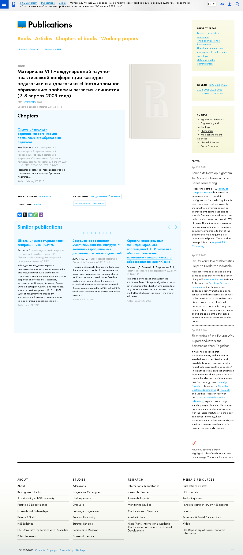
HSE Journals (190, 492)
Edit (232, 549)
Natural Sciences (210, 142)
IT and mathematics (208, 48)
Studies (79, 479)
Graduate (78, 504)
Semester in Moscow (85, 530)
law (221, 48)
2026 (217, 85)
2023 (206, 89)
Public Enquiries (26, 536)
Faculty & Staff (26, 517)
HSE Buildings (25, 523)
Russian (38, 204)
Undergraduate (82, 498)
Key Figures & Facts (28, 492)
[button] (84, 233)
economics (203, 37)
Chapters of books (76, 38)
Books (24, 38)
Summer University (84, 517)
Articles (43, 38)
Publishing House (193, 498)
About (22, 479)
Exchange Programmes (86, 511)
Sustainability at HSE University (35, 498)
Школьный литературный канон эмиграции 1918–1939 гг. (41, 243)
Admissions (79, 486)
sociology (202, 56)
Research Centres (138, 492)
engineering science (208, 40)
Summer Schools (83, 523)
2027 (211, 85)
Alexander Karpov (213, 279)
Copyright (52, 550)
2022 (213, 89)
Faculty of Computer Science (210, 190)
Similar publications (39, 227)
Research (136, 479)
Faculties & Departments (32, 504)
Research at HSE (53, 49)
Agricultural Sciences (212, 119)
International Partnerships (32, 511)
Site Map (80, 550)
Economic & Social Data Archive (202, 517)
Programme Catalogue (86, 492)
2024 (200, 89)
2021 (219, 89)
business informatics (208, 33)
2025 (224, 85)
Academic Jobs (136, 517)
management (204, 52)
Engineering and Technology (208, 125)
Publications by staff (195, 486)
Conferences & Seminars (143, 511)
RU (209, 4)
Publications (50, 24)
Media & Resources (198, 479)
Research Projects (138, 498)
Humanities (207, 130)
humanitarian (204, 44)
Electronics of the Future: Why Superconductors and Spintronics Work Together (213, 340)
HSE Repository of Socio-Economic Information (204, 531)
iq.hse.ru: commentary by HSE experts (205, 504)
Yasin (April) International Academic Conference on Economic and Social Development (150, 527)
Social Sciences (209, 146)
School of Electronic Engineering (210, 387)
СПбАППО (30, 102)
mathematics (220, 52)
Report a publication (29, 49)
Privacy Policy (66, 550)
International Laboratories (143, 486)
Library (187, 511)
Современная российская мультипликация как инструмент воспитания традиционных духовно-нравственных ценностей (97, 247)
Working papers (119, 38)
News (196, 161)
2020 (200, 93)
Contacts (40, 550)
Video (186, 523)
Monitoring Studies (139, 504)
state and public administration (206, 61)
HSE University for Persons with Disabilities (42, 530)
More (220, 93)
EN (214, 4)
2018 (213, 93)
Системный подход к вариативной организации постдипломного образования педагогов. (40, 135)
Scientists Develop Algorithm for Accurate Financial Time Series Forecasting (212, 178)
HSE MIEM (224, 389)
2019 (206, 93)
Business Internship (84, 536)
